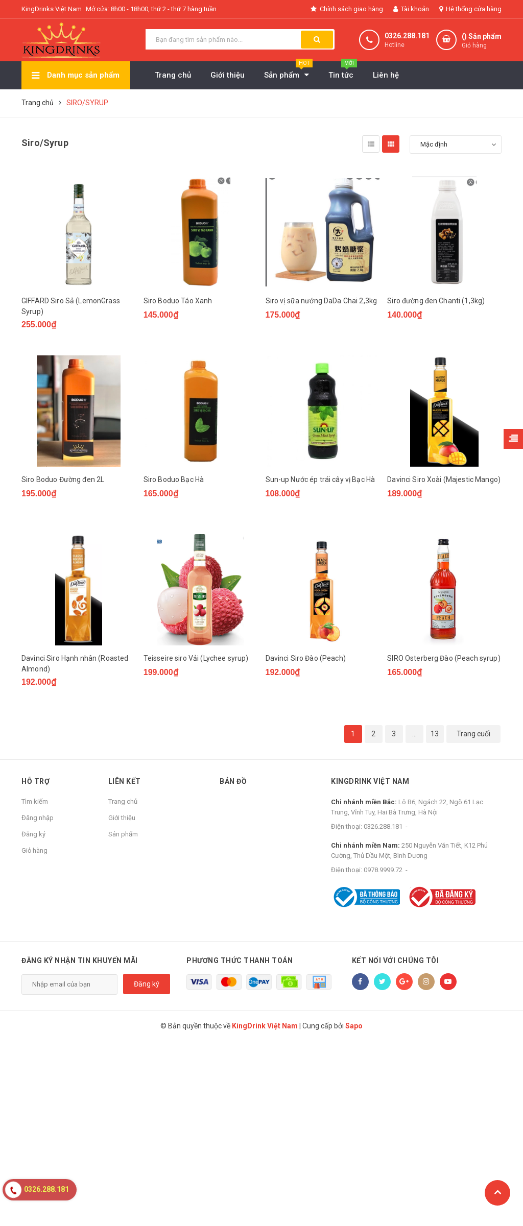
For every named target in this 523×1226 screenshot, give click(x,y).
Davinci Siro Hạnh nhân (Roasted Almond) (74, 663)
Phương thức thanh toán (239, 960)
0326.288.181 (407, 36)
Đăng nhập (37, 818)
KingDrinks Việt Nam (51, 9)
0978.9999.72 (383, 870)
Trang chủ (122, 801)
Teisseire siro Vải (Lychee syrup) (196, 658)
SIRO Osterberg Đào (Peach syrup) (443, 658)
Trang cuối (473, 734)
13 (435, 734)
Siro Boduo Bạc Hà (174, 479)
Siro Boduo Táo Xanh (178, 301)
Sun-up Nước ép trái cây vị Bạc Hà (320, 479)
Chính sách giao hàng (347, 9)
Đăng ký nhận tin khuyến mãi (79, 960)
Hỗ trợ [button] (35, 781)
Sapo (354, 1026)
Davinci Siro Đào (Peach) (306, 658)
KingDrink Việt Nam (370, 781)
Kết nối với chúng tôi (395, 960)
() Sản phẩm (482, 41)
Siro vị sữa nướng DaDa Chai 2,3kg (321, 301)
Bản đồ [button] (233, 781)
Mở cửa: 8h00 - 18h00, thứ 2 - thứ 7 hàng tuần (151, 9)
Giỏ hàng (34, 850)
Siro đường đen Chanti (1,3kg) (436, 301)
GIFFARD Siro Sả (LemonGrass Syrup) (70, 306)
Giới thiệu (121, 818)
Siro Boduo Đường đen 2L (62, 479)
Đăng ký (33, 834)
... (414, 734)
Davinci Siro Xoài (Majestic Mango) (444, 479)
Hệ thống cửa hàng (470, 9)
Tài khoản (411, 9)
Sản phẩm (123, 834)
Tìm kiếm (34, 801)
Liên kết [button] (124, 781)
